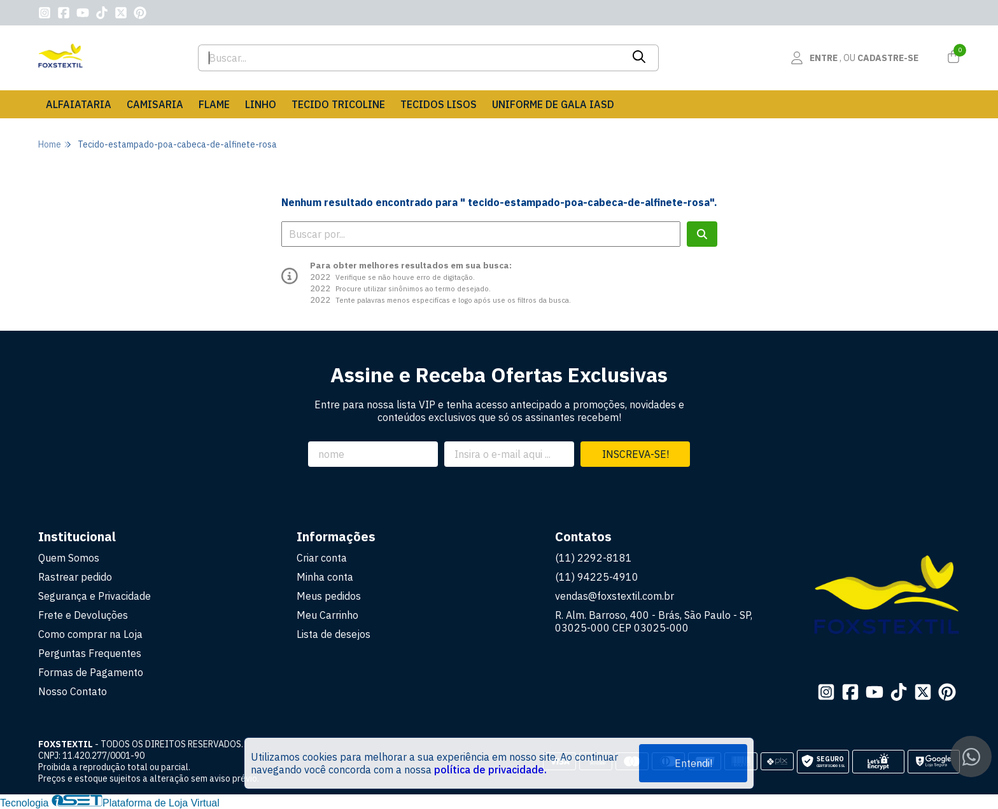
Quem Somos (68, 557)
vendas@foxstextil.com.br (614, 596)
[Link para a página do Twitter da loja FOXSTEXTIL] (121, 12)
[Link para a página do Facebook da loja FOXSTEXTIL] (63, 12)
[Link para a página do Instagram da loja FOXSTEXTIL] (44, 12)
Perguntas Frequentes (89, 653)
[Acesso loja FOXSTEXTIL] (854, 57)
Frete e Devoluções (83, 615)
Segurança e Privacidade (94, 596)
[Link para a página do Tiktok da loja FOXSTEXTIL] (101, 12)
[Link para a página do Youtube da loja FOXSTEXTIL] (82, 12)
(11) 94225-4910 (596, 576)
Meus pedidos (329, 596)
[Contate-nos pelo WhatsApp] (971, 756)
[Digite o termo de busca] (410, 58)
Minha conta (325, 576)
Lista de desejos (333, 634)
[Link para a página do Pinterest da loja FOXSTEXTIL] (140, 12)
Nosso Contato (72, 691)
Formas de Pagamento (90, 672)
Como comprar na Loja (90, 634)
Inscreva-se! (635, 454)
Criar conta (322, 557)
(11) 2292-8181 (593, 557)
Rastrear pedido (75, 576)
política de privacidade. (490, 769)
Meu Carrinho (327, 615)
